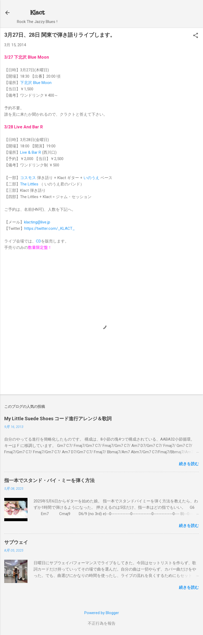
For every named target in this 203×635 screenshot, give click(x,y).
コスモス (28, 177)
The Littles (29, 184)
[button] (195, 36)
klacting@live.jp (37, 222)
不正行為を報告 (102, 623)
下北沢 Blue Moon (36, 82)
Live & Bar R (30, 152)
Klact (37, 12)
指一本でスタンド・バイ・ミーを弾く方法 (49, 480)
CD (38, 241)
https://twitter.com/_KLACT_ (49, 228)
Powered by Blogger (101, 612)
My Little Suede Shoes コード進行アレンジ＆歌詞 (58, 418)
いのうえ (91, 177)
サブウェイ (16, 542)
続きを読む (189, 463)
